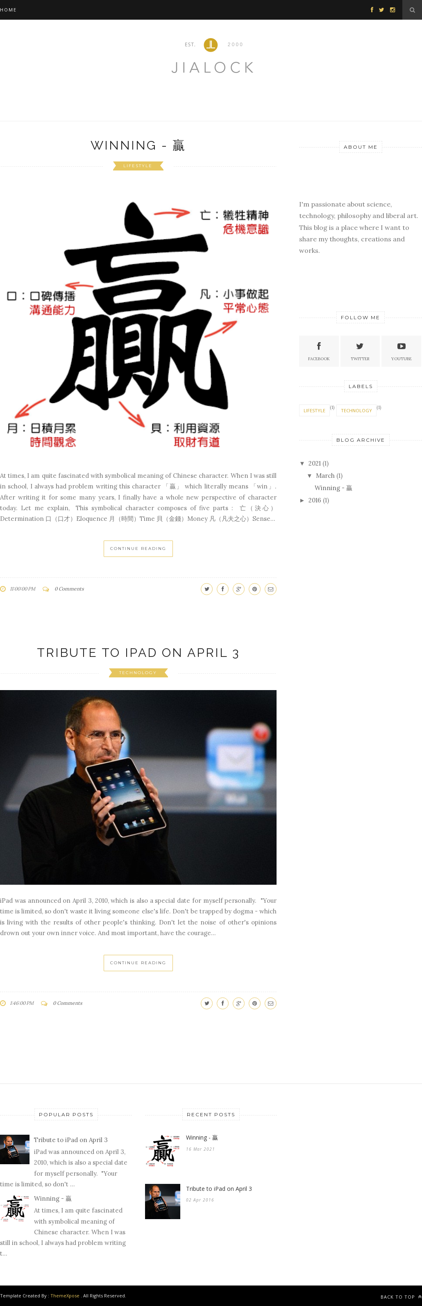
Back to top (401, 1297)
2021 (315, 463)
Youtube (401, 350)
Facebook (319, 350)
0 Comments (69, 589)
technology (138, 672)
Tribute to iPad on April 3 (138, 652)
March (325, 475)
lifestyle (137, 165)
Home (8, 10)
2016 (315, 500)
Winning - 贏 (138, 145)
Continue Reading (138, 548)
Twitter (360, 350)
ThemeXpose (65, 1295)
